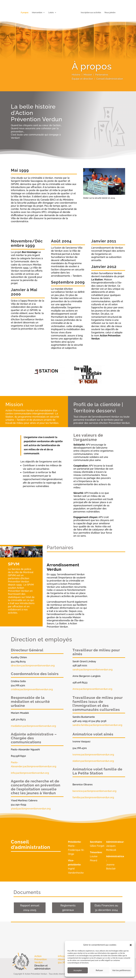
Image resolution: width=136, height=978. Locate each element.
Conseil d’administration (109, 78)
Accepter (77, 970)
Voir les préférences (121, 970)
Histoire (76, 74)
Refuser (99, 970)
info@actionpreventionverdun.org (30, 772)
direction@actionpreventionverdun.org (33, 665)
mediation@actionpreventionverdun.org (33, 726)
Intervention (38, 12)
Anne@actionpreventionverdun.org (92, 689)
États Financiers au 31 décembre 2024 (106, 908)
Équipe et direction (83, 78)
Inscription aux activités (90, 12)
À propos (25, 12)
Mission (88, 74)
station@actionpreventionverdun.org (93, 761)
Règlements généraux (68, 908)
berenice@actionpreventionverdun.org (94, 791)
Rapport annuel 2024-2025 (29, 908)
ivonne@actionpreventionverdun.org (93, 754)
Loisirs (52, 12)
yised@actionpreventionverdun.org (31, 808)
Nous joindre (109, 12)
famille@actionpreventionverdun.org (93, 797)
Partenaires (101, 74)
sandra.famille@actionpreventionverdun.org (97, 725)
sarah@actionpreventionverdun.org (92, 669)
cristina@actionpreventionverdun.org (32, 689)
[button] (130, 945)
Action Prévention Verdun (40, 959)
